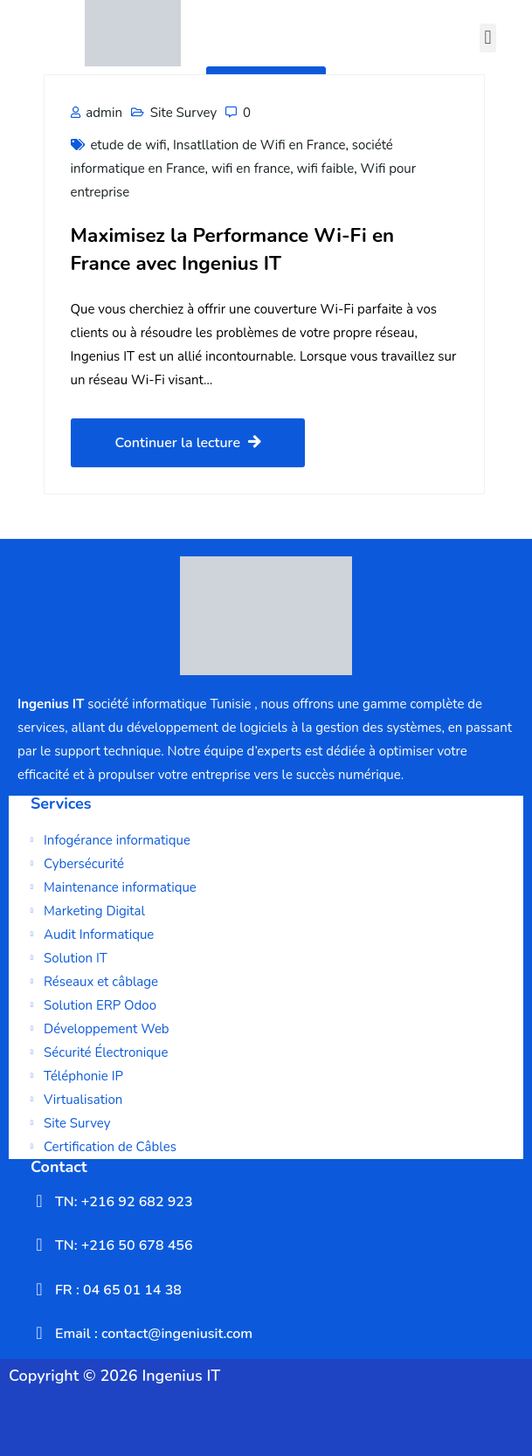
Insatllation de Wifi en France (259, 145)
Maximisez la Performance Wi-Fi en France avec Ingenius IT (233, 249)
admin (96, 112)
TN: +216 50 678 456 (124, 1245)
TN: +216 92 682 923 (124, 1201)
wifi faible (325, 168)
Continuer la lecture (188, 442)
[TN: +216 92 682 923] (39, 1201)
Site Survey (183, 112)
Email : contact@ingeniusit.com (153, 1333)
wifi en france (250, 168)
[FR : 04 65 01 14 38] (39, 1289)
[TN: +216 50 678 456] (39, 1244)
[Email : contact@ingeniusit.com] (39, 1333)
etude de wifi (128, 145)
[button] (488, 38)
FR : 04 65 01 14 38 (118, 1290)
